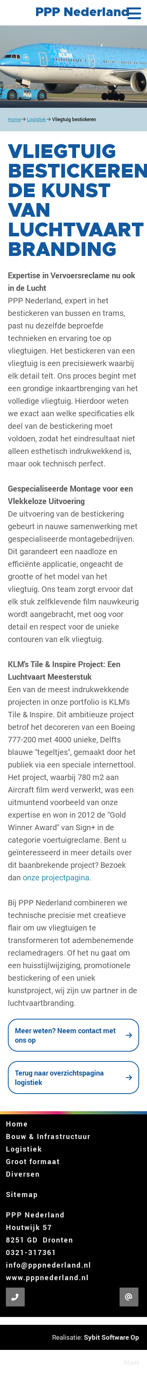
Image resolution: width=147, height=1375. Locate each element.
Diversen (23, 1174)
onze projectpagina (56, 877)
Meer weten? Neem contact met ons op (65, 1035)
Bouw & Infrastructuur (48, 1136)
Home (14, 119)
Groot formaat (33, 1161)
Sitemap (22, 1194)
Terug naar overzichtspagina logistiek (59, 1077)
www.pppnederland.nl (47, 1277)
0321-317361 (31, 1252)
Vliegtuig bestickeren (74, 119)
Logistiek (36, 119)
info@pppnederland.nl (48, 1265)
